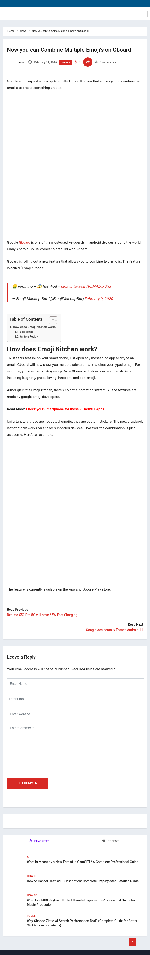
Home (10, 31)
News (23, 31)
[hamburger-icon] (142, 14)
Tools (31, 916)
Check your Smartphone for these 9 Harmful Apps (65, 409)
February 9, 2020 (99, 298)
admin (16, 62)
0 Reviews (26, 332)
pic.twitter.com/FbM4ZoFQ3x (86, 286)
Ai (28, 857)
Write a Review (29, 336)
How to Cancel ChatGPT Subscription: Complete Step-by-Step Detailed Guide (83, 881)
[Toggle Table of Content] (51, 320)
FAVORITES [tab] (39, 841)
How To (32, 876)
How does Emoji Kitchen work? (34, 327)
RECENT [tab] (110, 841)
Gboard (24, 242)
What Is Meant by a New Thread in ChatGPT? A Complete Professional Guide (82, 862)
